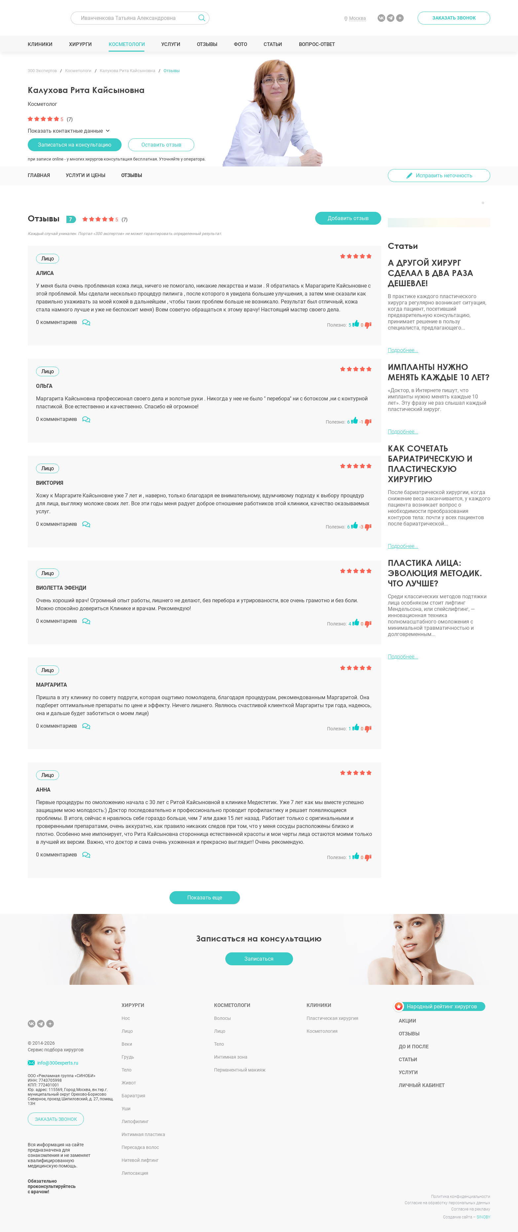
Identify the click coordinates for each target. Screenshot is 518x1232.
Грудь (128, 1057)
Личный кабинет (422, 1085)
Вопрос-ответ (316, 44)
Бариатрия (133, 1095)
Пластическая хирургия (332, 1018)
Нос (126, 1018)
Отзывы (207, 44)
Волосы (222, 1018)
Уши (126, 1108)
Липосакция (135, 1173)
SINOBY (483, 1217)
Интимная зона (230, 1057)
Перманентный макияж (240, 1069)
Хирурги (80, 44)
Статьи (273, 44)
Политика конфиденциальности (460, 1196)
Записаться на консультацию (74, 145)
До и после (413, 1047)
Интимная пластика (143, 1134)
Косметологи (126, 44)
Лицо (127, 1031)
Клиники (40, 44)
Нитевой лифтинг (140, 1160)
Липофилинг (135, 1121)
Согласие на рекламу (470, 1209)
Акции (407, 1021)
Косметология (322, 1031)
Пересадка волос (140, 1147)
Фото (240, 44)
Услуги (171, 44)
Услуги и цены (85, 175)
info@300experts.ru (57, 1063)
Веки (127, 1044)
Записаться (259, 959)
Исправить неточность (444, 175)
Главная (39, 175)
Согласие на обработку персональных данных (447, 1203)
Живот (129, 1082)
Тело (126, 1069)
